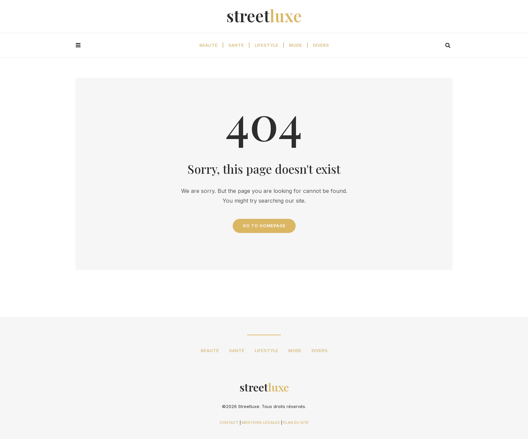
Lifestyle (266, 45)
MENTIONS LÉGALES (261, 422)
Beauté (208, 45)
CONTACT (229, 422)
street (264, 15)
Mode (295, 45)
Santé (236, 45)
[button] (448, 45)
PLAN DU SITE (296, 422)
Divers (321, 45)
